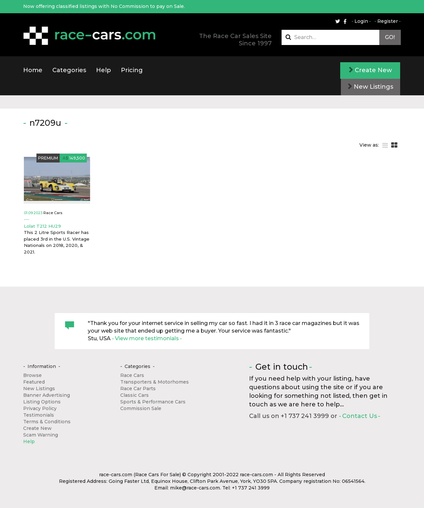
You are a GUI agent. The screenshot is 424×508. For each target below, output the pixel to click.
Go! (390, 37)
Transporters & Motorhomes (154, 382)
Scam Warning (40, 435)
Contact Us (359, 416)
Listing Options (42, 402)
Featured (34, 382)
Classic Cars (134, 395)
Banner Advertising (46, 395)
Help (103, 70)
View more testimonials (147, 338)
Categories (69, 70)
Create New (370, 70)
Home (32, 70)
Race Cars (132, 375)
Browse (32, 375)
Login (361, 21)
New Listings (370, 86)
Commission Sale (140, 408)
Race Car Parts (138, 389)
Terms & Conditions (47, 422)
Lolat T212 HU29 (42, 226)
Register (387, 21)
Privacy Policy (40, 408)
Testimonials (38, 415)
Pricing (132, 70)
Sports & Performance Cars (153, 402)
